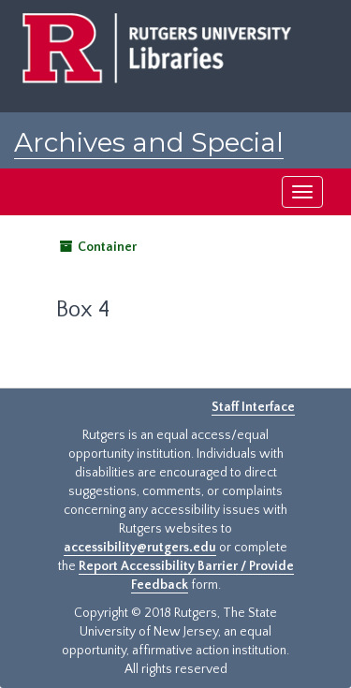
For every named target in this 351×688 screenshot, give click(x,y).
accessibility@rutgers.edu (140, 547)
